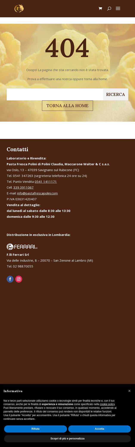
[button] (129, 390)
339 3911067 (23, 187)
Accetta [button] (99, 428)
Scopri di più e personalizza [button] (67, 438)
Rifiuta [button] (35, 428)
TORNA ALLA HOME (67, 105)
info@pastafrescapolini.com (37, 193)
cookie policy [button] (107, 404)
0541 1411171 (46, 181)
